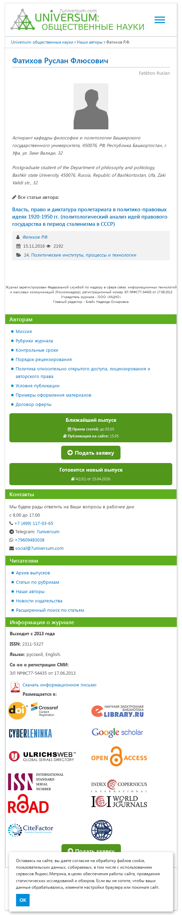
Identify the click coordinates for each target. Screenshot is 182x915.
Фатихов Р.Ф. (35, 237)
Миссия (24, 331)
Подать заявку (90, 452)
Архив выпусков (33, 572)
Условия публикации (38, 385)
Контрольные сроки (37, 350)
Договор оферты (33, 404)
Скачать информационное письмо (60, 684)
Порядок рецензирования (44, 359)
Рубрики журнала (34, 340)
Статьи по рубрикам (37, 582)
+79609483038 (26, 540)
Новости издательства (39, 600)
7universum (34, 531)
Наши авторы (30, 591)
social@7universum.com (36, 548)
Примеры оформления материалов (53, 395)
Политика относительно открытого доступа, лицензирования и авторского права (83, 372)
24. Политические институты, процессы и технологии (80, 255)
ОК (22, 900)
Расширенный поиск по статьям (50, 610)
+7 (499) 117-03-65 (31, 523)
